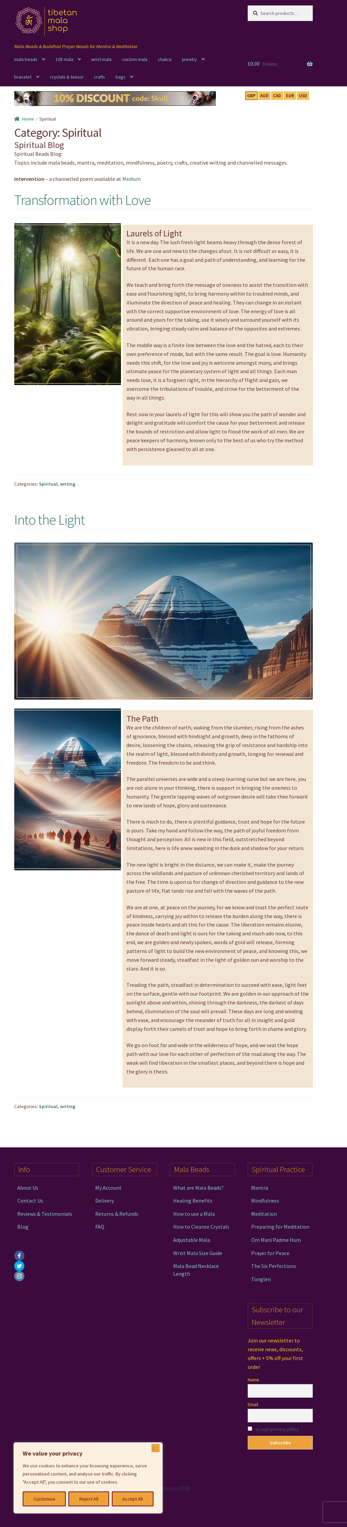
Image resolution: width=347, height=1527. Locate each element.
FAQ (99, 1226)
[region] (88, 1477)
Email (253, 1404)
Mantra (259, 1187)
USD (303, 96)
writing (67, 484)
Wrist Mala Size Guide (197, 1253)
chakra (164, 59)
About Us (27, 1187)
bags (120, 77)
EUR (290, 96)
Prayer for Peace (270, 1253)
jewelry (189, 59)
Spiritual (48, 484)
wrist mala (101, 59)
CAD (277, 96)
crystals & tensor (67, 77)
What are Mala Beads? (198, 1187)
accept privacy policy (277, 1429)
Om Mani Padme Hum (276, 1239)
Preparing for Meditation (280, 1226)
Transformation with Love (82, 200)
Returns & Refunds (116, 1213)
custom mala (134, 59)
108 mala (64, 59)
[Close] (155, 1448)
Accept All (132, 1499)
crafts (99, 77)
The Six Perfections (273, 1266)
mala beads (25, 59)
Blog (22, 1226)
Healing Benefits (192, 1200)
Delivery (104, 1200)
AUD (264, 96)
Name (253, 1380)
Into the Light (49, 519)
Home (28, 119)
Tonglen (261, 1279)
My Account (108, 1187)
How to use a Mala (194, 1213)
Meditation (264, 1213)
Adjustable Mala (191, 1239)
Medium (131, 178)
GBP (251, 96)
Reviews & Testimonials (44, 1213)
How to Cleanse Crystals (201, 1226)
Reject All (88, 1499)
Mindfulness (265, 1200)
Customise (44, 1499)
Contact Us (30, 1200)
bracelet (23, 77)
